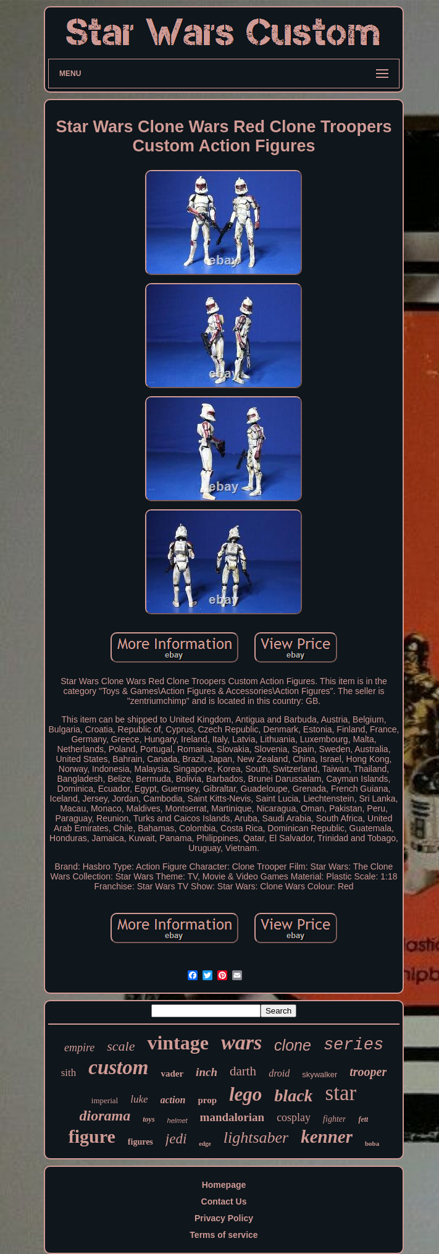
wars (241, 1042)
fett (363, 1119)
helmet (177, 1120)
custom (118, 1067)
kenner (327, 1136)
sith (69, 1072)
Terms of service (223, 1235)
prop (207, 1100)
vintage (178, 1043)
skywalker (319, 1074)
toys (148, 1119)
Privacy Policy (223, 1218)
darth (243, 1071)
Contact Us (224, 1201)
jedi (176, 1138)
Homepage (224, 1185)
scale (121, 1046)
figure (92, 1136)
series (353, 1045)
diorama (105, 1116)
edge (205, 1143)
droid (279, 1073)
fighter (334, 1119)
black (293, 1095)
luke (139, 1099)
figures (140, 1141)
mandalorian (232, 1117)
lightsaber (256, 1137)
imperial (104, 1100)
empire (79, 1047)
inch (206, 1071)
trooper (368, 1071)
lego (245, 1094)
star (341, 1093)
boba (372, 1143)
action (173, 1100)
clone (292, 1045)
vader (172, 1073)
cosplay (294, 1117)
